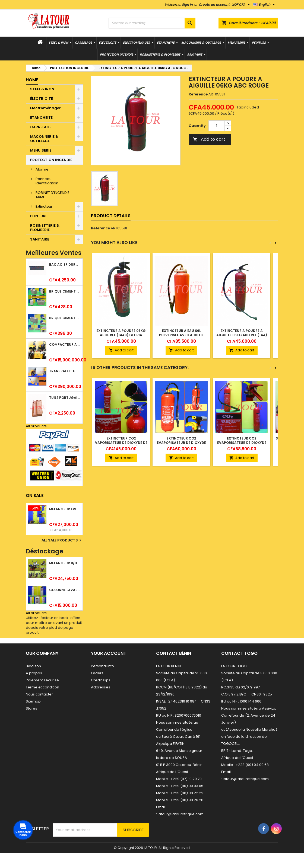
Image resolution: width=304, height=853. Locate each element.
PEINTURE (259, 42)
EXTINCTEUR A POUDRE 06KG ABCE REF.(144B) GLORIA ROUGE (121, 335)
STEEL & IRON (58, 42)
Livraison (33, 666)
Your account (108, 653)
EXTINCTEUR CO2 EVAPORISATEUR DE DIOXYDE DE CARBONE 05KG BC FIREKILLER (241, 445)
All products (36, 426)
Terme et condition (42, 687)
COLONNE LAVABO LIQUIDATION (64, 590)
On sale (34, 495)
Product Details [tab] (111, 216)
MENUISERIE (236, 42)
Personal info (102, 666)
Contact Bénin (173, 653)
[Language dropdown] (264, 4)
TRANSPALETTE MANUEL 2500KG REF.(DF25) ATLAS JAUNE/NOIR (64, 371)
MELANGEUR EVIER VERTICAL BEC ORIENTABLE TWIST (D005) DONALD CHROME (64, 509)
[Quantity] (216, 125)
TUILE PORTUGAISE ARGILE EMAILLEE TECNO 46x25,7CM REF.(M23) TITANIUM (64, 398)
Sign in (187, 4)
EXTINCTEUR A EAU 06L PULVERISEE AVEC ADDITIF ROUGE (181, 335)
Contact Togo (239, 653)
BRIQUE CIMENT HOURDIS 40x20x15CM (64, 291)
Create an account (214, 4)
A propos (34, 673)
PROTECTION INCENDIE (116, 54)
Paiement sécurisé (42, 680)
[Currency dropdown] (241, 4)
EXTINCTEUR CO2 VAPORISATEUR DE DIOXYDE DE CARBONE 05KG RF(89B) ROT (121, 442)
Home (32, 80)
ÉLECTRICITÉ (107, 42)
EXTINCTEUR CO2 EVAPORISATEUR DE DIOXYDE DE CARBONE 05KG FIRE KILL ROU (181, 445)
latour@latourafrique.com (246, 778)
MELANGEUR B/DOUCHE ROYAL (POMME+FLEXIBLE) (64, 563)
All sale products (62, 540)
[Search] (152, 23)
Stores (31, 708)
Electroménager (136, 42)
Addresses (100, 687)
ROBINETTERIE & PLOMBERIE (160, 54)
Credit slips (100, 680)
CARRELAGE (83, 42)
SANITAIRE (194, 54)
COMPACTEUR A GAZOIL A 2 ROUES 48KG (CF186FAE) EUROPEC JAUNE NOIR (64, 344)
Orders (97, 673)
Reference (198, 94)
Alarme (42, 169)
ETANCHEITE (166, 42)
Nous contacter (39, 694)
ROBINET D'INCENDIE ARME (52, 195)
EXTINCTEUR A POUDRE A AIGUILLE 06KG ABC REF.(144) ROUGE (241, 335)
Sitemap (33, 701)
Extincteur (44, 206)
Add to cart (209, 139)
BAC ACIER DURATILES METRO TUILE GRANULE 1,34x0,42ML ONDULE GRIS (64, 264)
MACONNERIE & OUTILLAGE (201, 42)
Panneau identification (47, 181)
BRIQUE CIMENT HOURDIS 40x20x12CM (64, 318)
